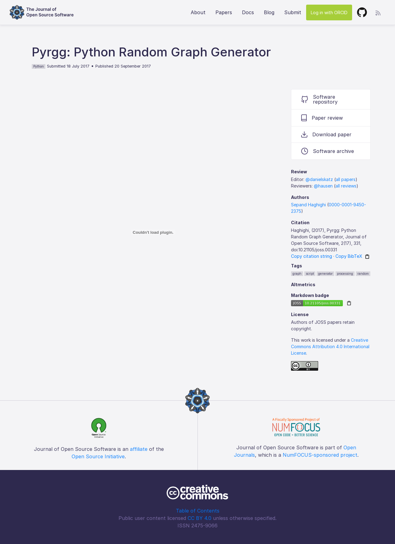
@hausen (323, 185)
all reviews (345, 185)
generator (325, 273)
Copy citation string (311, 256)
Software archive (327, 151)
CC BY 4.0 (199, 518)
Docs (248, 12)
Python (38, 66)
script (310, 273)
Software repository (319, 99)
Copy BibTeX (348, 256)
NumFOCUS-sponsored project (320, 455)
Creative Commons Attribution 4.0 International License (330, 346)
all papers (346, 179)
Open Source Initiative (98, 456)
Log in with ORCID (329, 12)
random (363, 273)
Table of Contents (197, 511)
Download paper (326, 134)
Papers (223, 12)
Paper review (322, 117)
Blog (269, 12)
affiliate (139, 449)
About (198, 12)
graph (297, 273)
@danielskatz (319, 179)
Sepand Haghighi (308, 204)
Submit (292, 12)
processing (345, 273)
